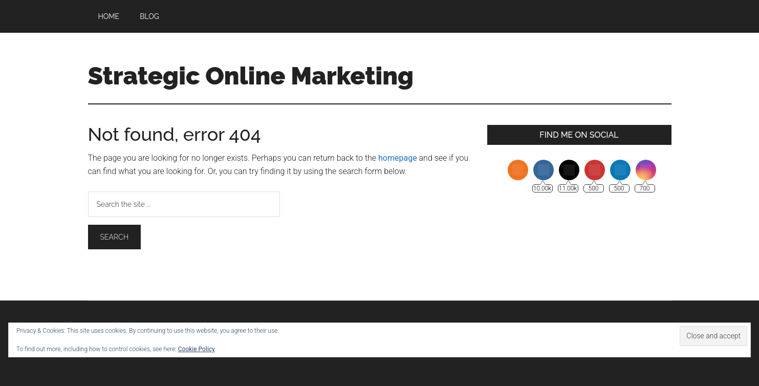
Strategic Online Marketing (251, 75)
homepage (397, 158)
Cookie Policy (196, 349)
